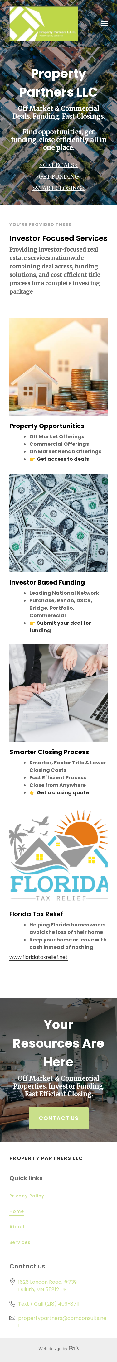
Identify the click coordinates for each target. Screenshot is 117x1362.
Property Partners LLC (46, 1158)
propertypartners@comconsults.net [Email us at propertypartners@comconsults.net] (62, 1322)
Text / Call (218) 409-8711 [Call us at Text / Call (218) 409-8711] (49, 1303)
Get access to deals (63, 459)
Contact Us (59, 1118)
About (17, 1227)
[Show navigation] (103, 23)
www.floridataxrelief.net (38, 957)
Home (16, 1211)
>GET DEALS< (58, 165)
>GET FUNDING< (58, 176)
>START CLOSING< (58, 188)
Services (20, 1242)
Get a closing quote (63, 792)
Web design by (58, 1348)
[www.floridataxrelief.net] (58, 855)
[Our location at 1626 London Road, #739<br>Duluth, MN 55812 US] (47, 1285)
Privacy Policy (26, 1196)
